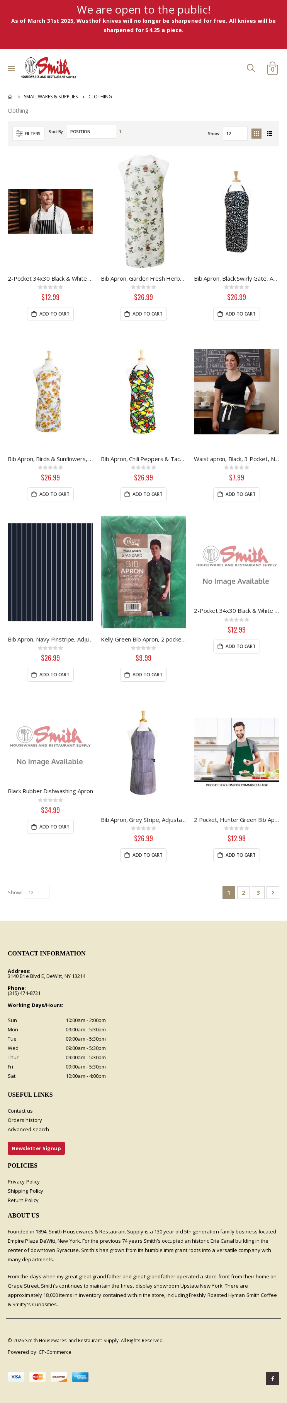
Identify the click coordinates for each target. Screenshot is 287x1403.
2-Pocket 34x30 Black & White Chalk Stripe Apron (50, 278)
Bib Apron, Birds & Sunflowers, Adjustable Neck (50, 459)
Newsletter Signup (36, 1148)
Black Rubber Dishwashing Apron (50, 791)
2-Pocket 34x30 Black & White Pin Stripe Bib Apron (236, 610)
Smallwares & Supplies (51, 96)
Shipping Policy (25, 1190)
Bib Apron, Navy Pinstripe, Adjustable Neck (50, 639)
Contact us (20, 1110)
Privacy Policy (24, 1181)
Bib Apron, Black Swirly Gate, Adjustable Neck (236, 278)
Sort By (56, 131)
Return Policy (23, 1200)
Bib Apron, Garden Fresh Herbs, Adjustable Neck (143, 278)
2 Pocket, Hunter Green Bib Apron (236, 819)
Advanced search (28, 1129)
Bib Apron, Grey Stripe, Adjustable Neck (143, 819)
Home (10, 96)
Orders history (25, 1120)
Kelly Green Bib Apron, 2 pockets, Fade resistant (143, 639)
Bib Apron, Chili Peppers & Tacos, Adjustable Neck (143, 459)
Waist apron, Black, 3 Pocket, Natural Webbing (236, 459)
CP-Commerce (55, 1351)
